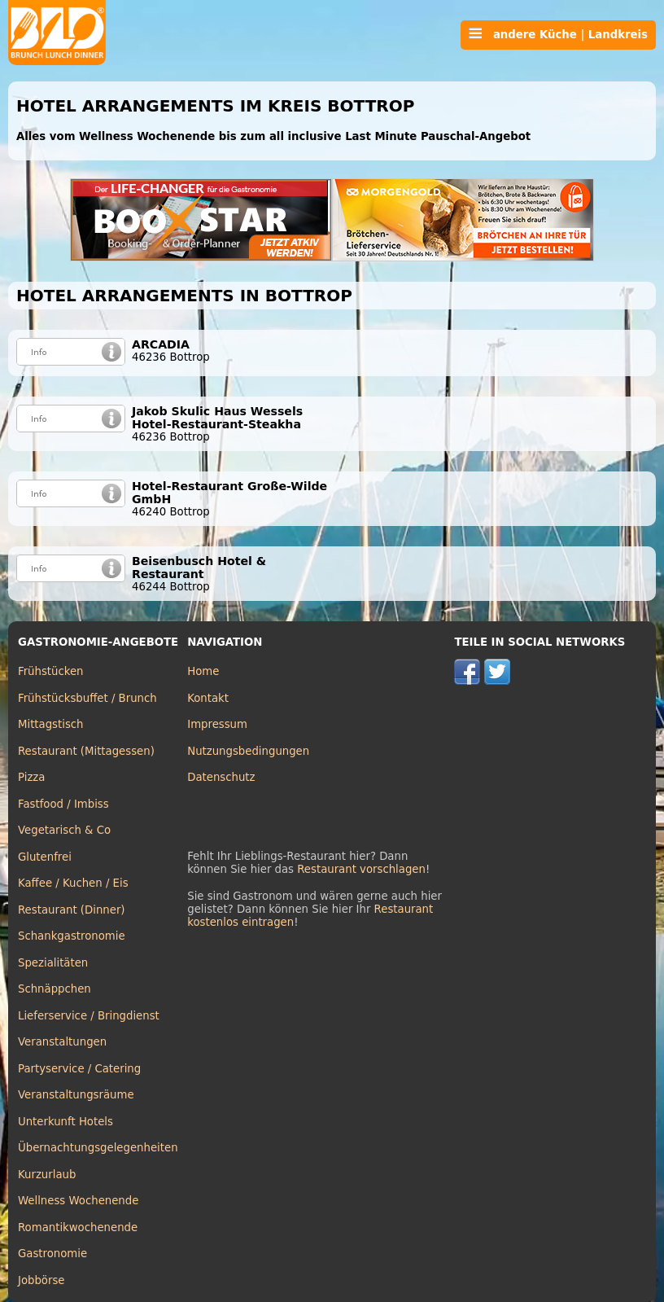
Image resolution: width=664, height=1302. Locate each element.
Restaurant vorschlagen (361, 869)
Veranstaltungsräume (76, 1095)
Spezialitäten (53, 963)
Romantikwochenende (78, 1227)
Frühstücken (51, 671)
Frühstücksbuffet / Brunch (87, 698)
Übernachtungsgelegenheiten (98, 1148)
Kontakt (208, 698)
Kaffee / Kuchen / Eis (73, 883)
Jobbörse (41, 1280)
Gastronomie (52, 1253)
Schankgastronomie (71, 936)
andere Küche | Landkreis (558, 34)
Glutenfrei (45, 857)
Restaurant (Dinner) (71, 910)
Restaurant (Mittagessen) (86, 751)
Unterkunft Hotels (65, 1122)
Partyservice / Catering (79, 1069)
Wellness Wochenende (78, 1201)
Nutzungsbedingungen (248, 751)
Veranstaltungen (62, 1042)
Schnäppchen (54, 989)
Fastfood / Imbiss (63, 804)
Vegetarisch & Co (64, 830)
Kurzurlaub (47, 1174)
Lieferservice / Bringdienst (88, 1016)
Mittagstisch (51, 724)
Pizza (31, 777)
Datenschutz (221, 777)
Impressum (217, 724)
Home (203, 671)
